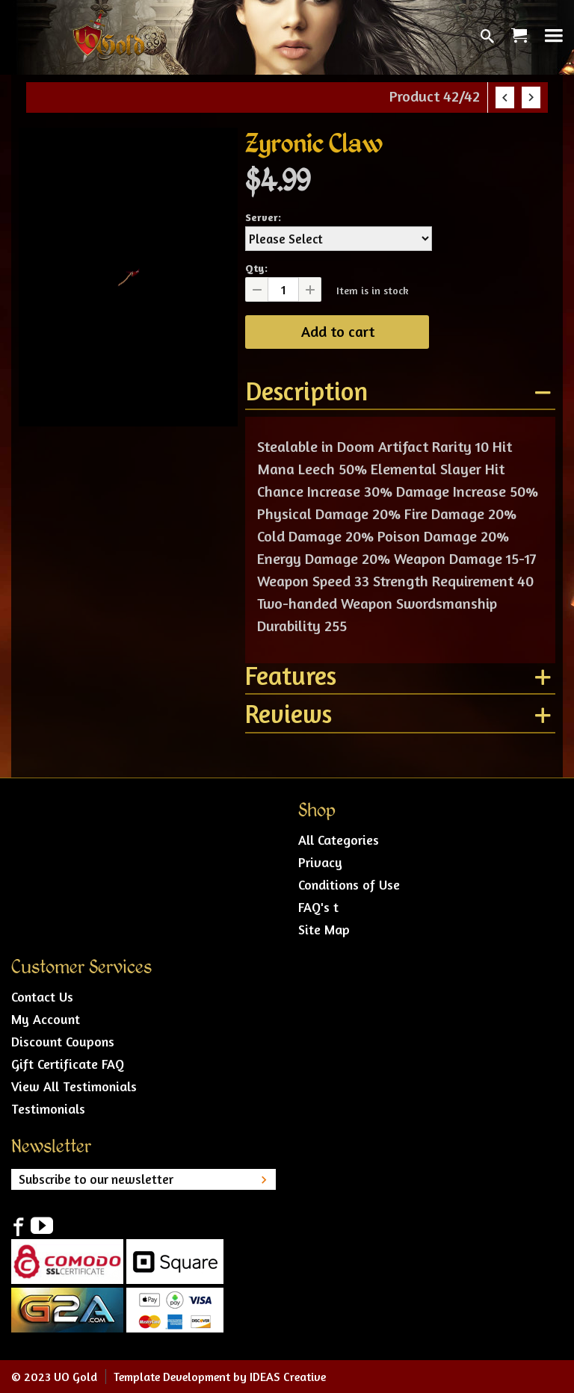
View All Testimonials (74, 1086)
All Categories (338, 839)
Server (261, 217)
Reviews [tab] (288, 715)
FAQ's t (318, 907)
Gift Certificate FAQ (67, 1063)
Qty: (256, 267)
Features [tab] (290, 677)
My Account (45, 1019)
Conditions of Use (349, 884)
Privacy (320, 862)
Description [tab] (306, 392)
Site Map (324, 929)
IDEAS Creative (288, 1376)
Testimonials (48, 1108)
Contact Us (42, 996)
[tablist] (400, 559)
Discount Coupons (62, 1041)
